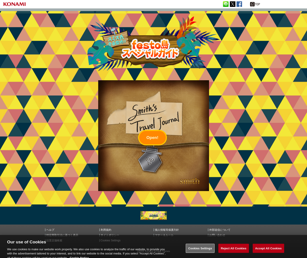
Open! (152, 137)
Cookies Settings (200, 249)
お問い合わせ (217, 235)
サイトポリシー (110, 235)
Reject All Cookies (233, 249)
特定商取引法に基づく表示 (62, 235)
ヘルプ (50, 230)
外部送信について (220, 230)
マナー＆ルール (164, 235)
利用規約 (106, 230)
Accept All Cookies (268, 249)
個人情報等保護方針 (167, 230)
